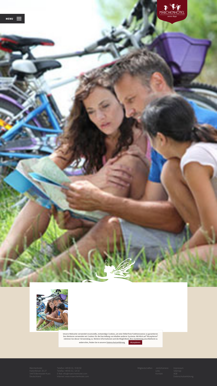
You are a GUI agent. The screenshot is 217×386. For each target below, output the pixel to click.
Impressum (179, 368)
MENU (9, 18)
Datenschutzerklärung (183, 376)
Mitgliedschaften (145, 368)
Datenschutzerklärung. (116, 342)
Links (158, 370)
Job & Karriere (162, 368)
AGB (175, 373)
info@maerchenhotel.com (75, 373)
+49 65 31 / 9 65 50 (73, 368)
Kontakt (159, 373)
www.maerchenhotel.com (77, 376)
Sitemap (177, 370)
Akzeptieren (135, 342)
